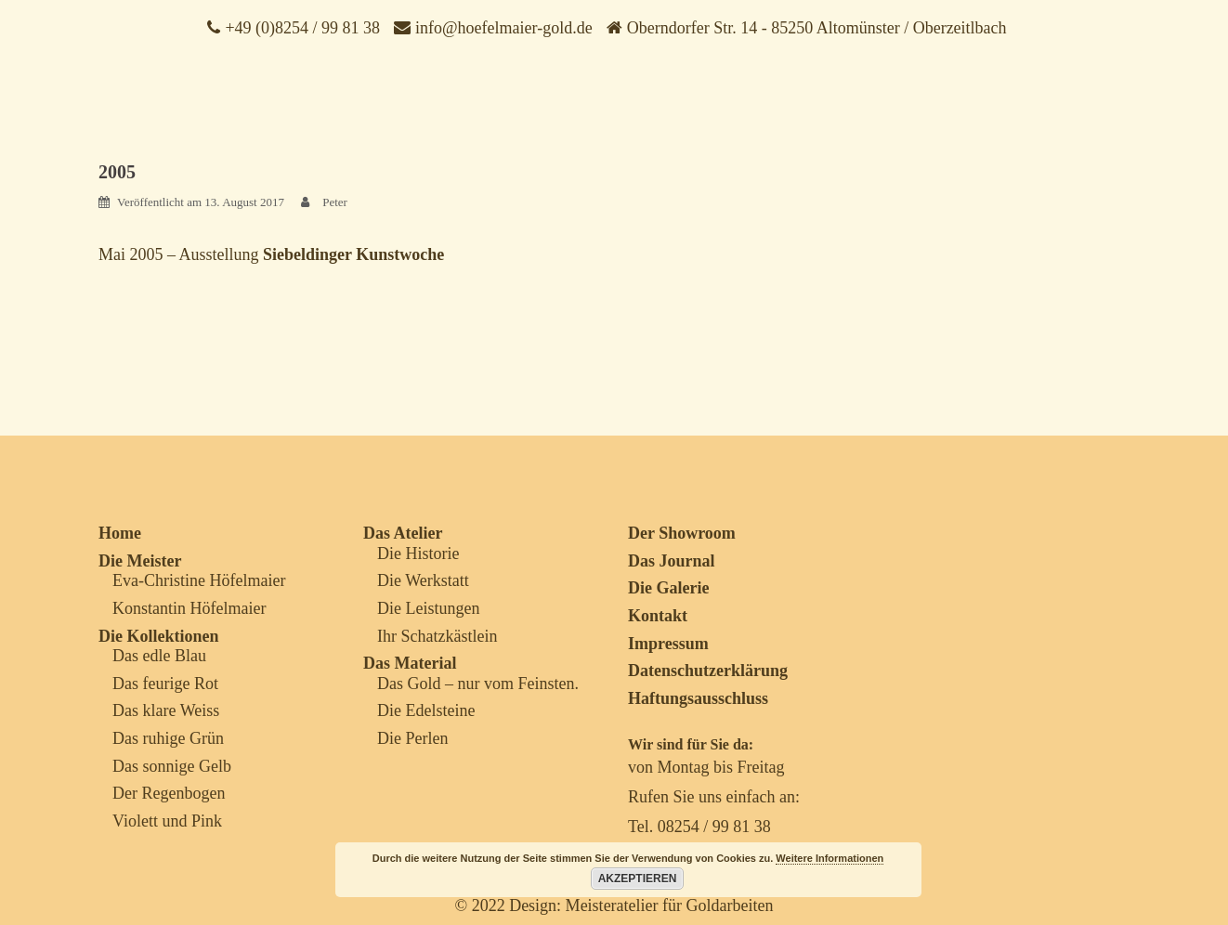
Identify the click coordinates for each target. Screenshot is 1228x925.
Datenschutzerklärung (708, 670)
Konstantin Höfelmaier (189, 608)
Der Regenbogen (168, 793)
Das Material (409, 663)
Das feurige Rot (165, 683)
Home (119, 533)
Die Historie (418, 553)
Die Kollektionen (158, 636)
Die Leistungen (428, 608)
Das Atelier (402, 533)
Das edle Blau (159, 655)
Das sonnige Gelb (171, 766)
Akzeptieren (637, 878)
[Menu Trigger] (1153, 51)
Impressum (668, 643)
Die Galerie (668, 588)
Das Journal (671, 561)
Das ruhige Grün (168, 738)
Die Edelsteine (426, 710)
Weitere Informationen (829, 858)
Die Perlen (412, 738)
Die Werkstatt (423, 580)
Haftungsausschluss (698, 698)
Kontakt (657, 615)
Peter (334, 202)
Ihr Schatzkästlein (437, 636)
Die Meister (139, 561)
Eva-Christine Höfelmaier (198, 580)
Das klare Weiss (165, 710)
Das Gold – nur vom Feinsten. (478, 683)
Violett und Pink (167, 821)
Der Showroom (682, 533)
